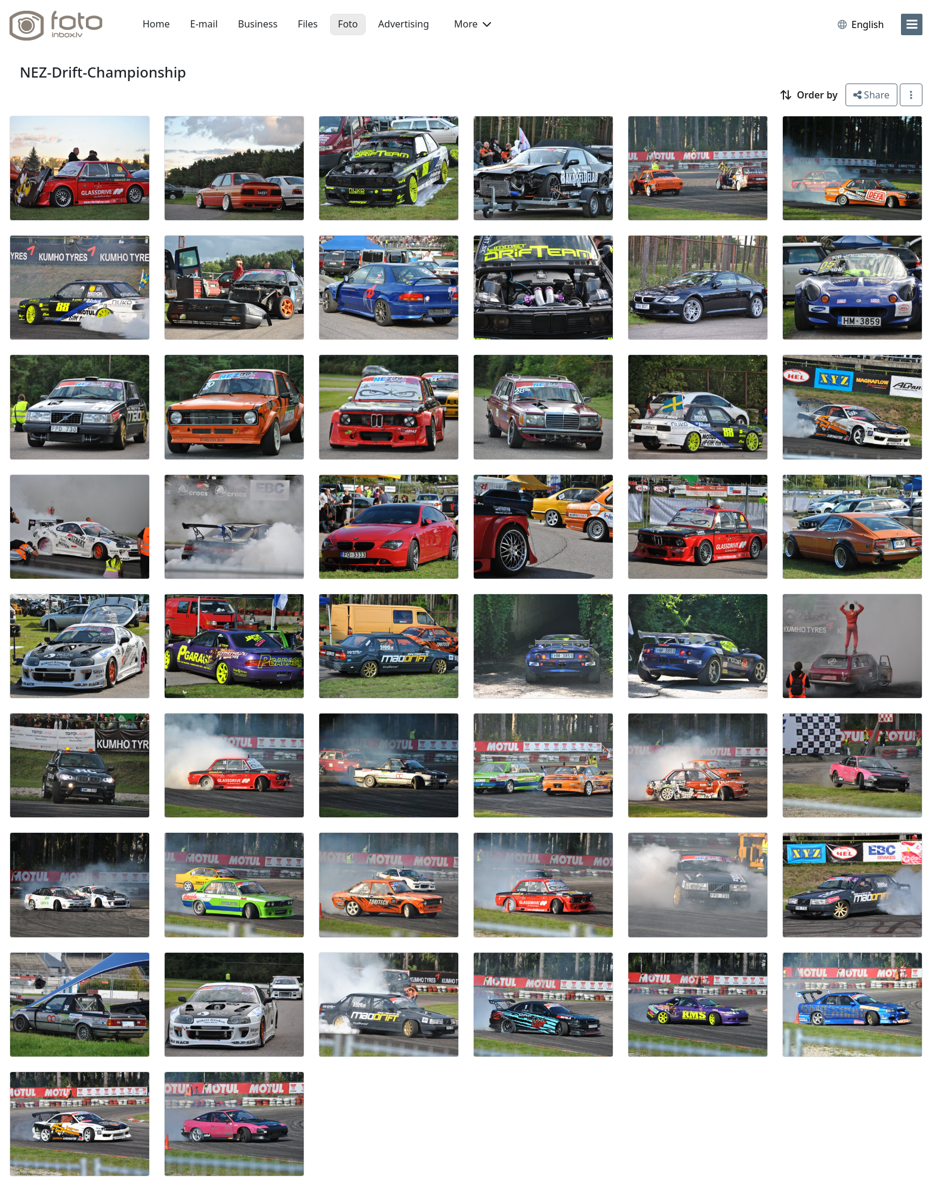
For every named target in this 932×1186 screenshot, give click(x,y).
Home (156, 23)
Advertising (403, 23)
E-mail (204, 23)
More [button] (472, 23)
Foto (347, 23)
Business (257, 23)
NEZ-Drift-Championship (103, 72)
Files (307, 23)
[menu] (911, 24)
